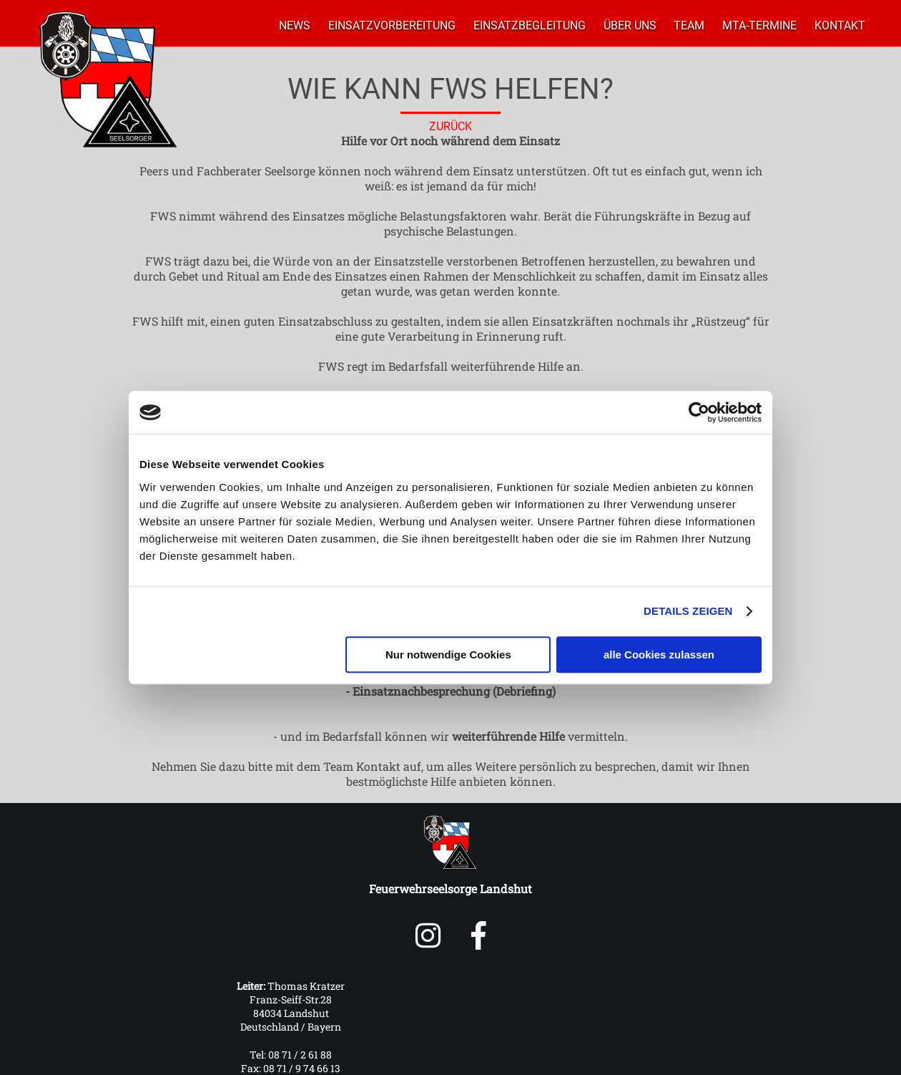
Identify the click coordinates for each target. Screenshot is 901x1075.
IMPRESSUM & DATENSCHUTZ (542, 1058)
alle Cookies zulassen (659, 654)
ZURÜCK (450, 126)
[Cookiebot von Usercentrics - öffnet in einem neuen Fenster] (699, 412)
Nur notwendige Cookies (448, 654)
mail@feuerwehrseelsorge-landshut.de (611, 1026)
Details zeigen (688, 611)
